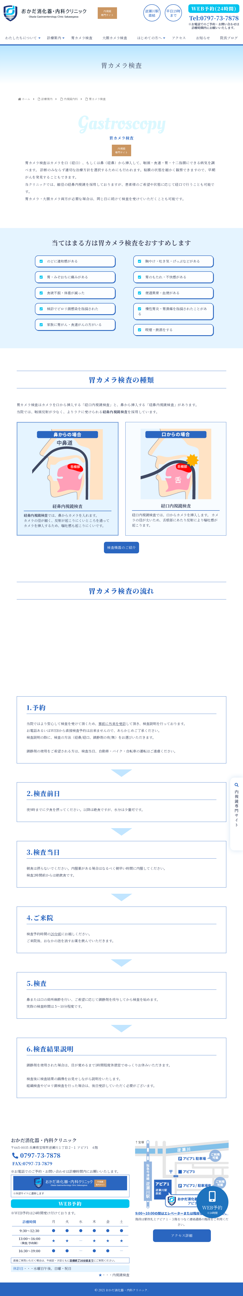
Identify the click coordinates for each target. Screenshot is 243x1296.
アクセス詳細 (182, 1235)
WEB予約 (212, 1209)
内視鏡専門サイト (107, 13)
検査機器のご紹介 (121, 547)
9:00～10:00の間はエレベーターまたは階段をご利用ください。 (181, 1213)
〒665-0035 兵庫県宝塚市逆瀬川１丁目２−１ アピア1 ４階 (54, 1147)
